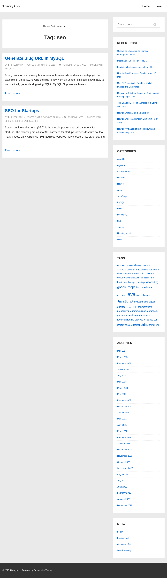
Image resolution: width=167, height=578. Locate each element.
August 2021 (123, 412)
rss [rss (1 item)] (148, 320)
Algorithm (121, 159)
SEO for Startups (22, 110)
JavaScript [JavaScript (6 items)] (125, 301)
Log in (120, 532)
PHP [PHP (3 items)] (134, 306)
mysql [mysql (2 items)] (145, 301)
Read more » (12, 93)
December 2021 (124, 406)
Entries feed (123, 538)
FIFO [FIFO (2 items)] (152, 277)
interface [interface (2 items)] (121, 295)
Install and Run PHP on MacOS (132, 61)
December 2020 (124, 449)
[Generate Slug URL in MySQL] (48, 65)
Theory (120, 227)
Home (146, 6)
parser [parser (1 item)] (128, 307)
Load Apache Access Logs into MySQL (135, 67)
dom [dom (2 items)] (128, 277)
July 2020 (121, 480)
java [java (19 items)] (131, 294)
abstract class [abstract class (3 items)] (125, 265)
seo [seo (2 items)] (151, 319)
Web (84, 65)
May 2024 (122, 351)
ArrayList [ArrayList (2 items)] (121, 269)
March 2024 (123, 357)
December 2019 (124, 505)
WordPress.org (124, 550)
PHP (119, 208)
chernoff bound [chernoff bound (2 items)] (151, 269)
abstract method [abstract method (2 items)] (142, 265)
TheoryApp (11, 6)
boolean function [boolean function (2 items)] (135, 269)
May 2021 (122, 419)
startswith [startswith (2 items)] (122, 325)
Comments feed (124, 544)
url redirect (17, 121)
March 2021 (123, 431)
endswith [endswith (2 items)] (135, 277)
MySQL (77, 65)
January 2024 (123, 369)
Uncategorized (124, 233)
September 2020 (125, 468)
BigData (121, 165)
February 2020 (124, 493)
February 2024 (124, 363)
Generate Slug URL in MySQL (34, 58)
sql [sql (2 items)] (155, 319)
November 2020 (124, 456)
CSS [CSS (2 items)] (125, 273)
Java (159, 6)
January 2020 (123, 499)
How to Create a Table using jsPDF (133, 113)
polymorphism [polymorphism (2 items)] (145, 307)
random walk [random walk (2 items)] (143, 315)
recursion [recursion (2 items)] (122, 319)
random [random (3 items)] (132, 315)
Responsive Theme (43, 570)
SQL (119, 221)
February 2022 (124, 400)
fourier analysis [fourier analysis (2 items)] (125, 282)
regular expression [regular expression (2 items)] (136, 319)
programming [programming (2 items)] (135, 311)
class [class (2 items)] (119, 273)
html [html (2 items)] (138, 287)
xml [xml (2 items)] (157, 325)
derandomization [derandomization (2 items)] (136, 273)
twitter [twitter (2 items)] (152, 325)
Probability (122, 214)
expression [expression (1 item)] (145, 278)
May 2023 (122, 382)
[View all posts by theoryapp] (15, 65)
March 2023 (123, 388)
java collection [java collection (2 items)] (143, 295)
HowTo (120, 184)
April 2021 (122, 425)
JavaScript (122, 196)
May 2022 (122, 394)
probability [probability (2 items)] (122, 311)
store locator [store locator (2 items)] (134, 325)
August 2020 (123, 474)
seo (7, 69)
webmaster (31, 121)
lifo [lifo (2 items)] (135, 301)
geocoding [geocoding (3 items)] (152, 282)
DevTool (121, 177)
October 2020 (123, 462)
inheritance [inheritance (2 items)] (146, 287)
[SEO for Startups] (51, 117)
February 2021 (124, 437)
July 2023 (121, 375)
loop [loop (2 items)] (139, 301)
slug (12, 69)
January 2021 (123, 443)
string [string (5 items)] (144, 324)
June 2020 (122, 487)
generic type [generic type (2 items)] (139, 282)
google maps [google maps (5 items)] (126, 287)
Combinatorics (124, 171)
